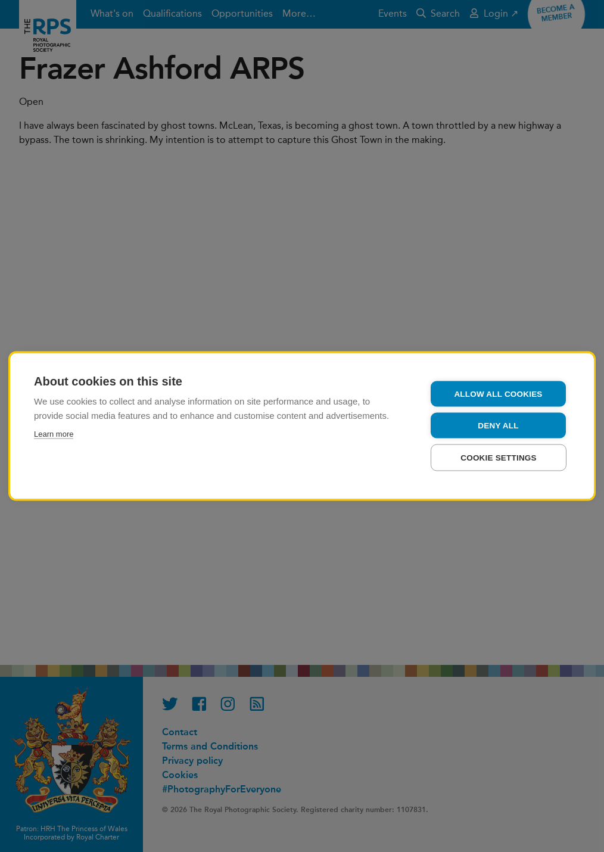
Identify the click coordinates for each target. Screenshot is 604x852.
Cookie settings (498, 457)
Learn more (53, 434)
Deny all (498, 425)
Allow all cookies (498, 394)
